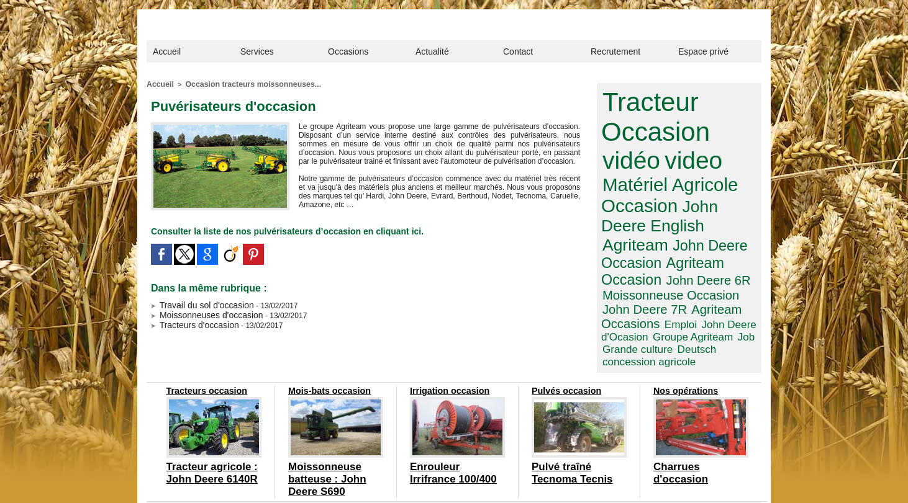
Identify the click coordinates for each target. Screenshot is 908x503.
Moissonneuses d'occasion (199, 310)
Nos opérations (682, 345)
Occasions (348, 51)
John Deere (638, 189)
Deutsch (619, 294)
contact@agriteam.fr (518, 459)
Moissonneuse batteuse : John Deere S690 (332, 424)
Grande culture (725, 284)
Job (683, 284)
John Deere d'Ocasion (680, 274)
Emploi (616, 274)
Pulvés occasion (563, 345)
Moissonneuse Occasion (661, 249)
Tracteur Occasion (647, 113)
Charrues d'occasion (690, 420)
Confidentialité (387, 477)
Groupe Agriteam (636, 284)
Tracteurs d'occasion (189, 319)
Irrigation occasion (446, 345)
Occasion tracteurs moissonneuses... (243, 83)
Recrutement (615, 51)
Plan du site (436, 477)
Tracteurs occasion (203, 345)
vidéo (723, 126)
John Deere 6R (694, 236)
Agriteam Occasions (700, 262)
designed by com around (503, 477)
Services (257, 51)
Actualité (432, 51)
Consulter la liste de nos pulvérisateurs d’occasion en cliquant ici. (268, 229)
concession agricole (680, 294)
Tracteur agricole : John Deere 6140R (208, 424)
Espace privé (703, 51)
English (702, 189)
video (627, 151)
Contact (518, 51)
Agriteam (630, 206)
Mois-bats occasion (325, 345)
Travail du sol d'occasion (195, 302)
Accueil (167, 51)
